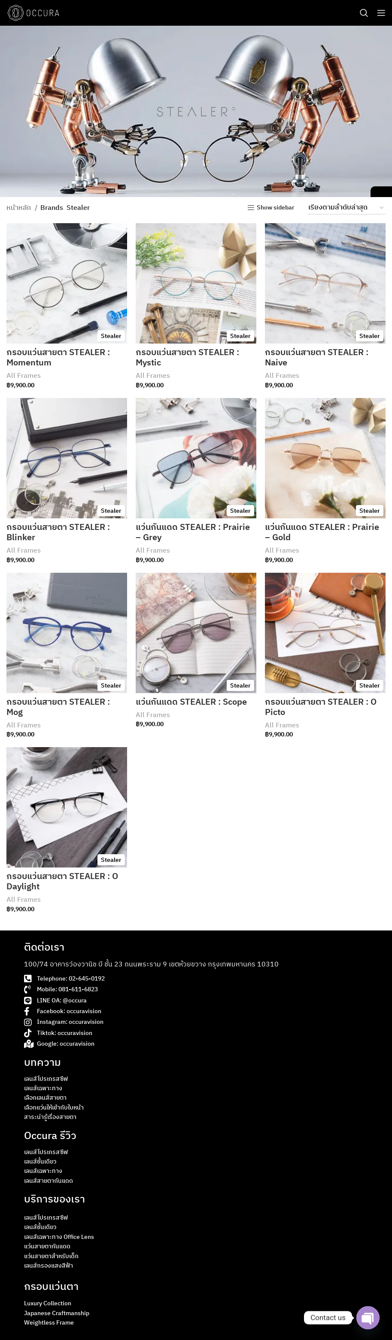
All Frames (23, 376)
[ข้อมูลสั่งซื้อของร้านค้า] (346, 208)
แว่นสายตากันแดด (47, 1246)
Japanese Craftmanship (56, 1313)
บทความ (42, 1062)
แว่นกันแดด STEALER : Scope (191, 702)
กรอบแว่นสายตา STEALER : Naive (316, 358)
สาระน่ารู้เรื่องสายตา (50, 1117)
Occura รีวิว (50, 1136)
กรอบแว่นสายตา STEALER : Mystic (187, 358)
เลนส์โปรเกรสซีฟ (46, 1079)
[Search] (364, 12)
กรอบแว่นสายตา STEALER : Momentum (58, 358)
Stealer (111, 336)
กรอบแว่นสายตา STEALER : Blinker (58, 532)
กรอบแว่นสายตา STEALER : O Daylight (62, 882)
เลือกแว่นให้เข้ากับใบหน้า (54, 1108)
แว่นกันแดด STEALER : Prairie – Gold (322, 532)
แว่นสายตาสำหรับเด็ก (51, 1256)
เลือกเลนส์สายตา (45, 1098)
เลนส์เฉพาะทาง (43, 1088)
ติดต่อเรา (44, 947)
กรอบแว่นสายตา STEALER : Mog (58, 707)
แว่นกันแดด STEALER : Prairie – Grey (193, 532)
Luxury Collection (47, 1303)
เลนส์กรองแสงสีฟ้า (48, 1266)
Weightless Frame (49, 1323)
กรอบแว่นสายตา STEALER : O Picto (321, 707)
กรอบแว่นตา (51, 1286)
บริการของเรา (54, 1199)
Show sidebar (276, 208)
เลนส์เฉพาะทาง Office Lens (59, 1237)
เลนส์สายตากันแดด (48, 1181)
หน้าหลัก (19, 208)
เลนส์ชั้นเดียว (40, 1162)
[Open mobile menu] (381, 12)
